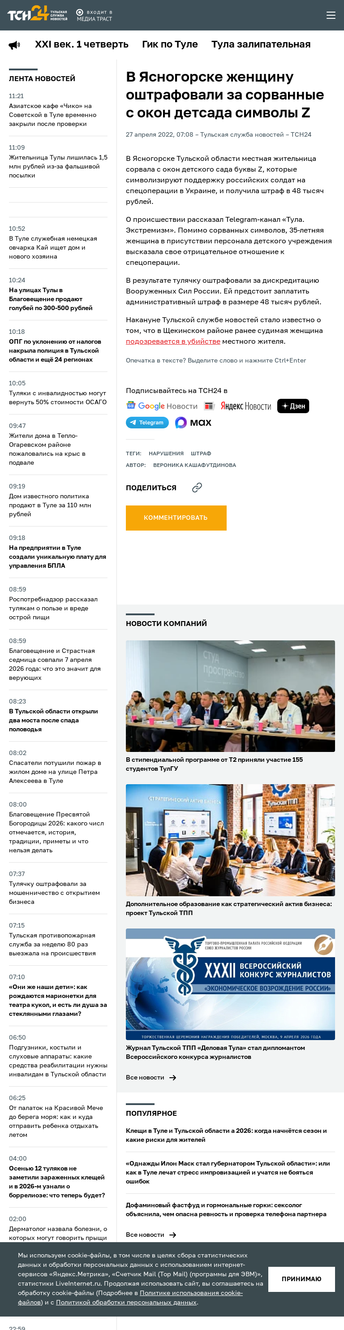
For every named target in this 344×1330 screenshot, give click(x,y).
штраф (201, 454)
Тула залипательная (261, 45)
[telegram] (147, 422)
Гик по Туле (170, 45)
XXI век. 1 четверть (82, 45)
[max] (193, 422)
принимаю (302, 1279)
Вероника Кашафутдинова (194, 465)
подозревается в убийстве (173, 341)
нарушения (166, 454)
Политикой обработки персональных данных (126, 1303)
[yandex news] (237, 405)
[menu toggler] (331, 15)
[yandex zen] (293, 406)
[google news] (162, 406)
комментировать (176, 518)
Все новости (145, 1078)
